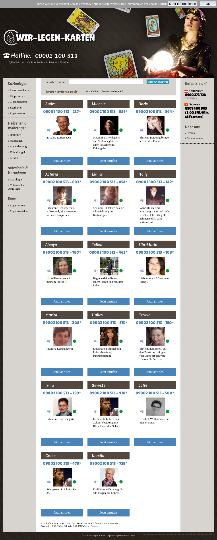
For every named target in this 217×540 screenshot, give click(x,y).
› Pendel (13, 158)
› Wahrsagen (15, 140)
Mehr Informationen (182, 4)
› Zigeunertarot (16, 113)
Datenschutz (123, 535)
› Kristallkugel (16, 152)
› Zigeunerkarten (17, 101)
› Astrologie (15, 179)
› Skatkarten (15, 107)
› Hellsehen (14, 134)
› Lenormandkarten (19, 90)
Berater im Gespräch (112, 91)
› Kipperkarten (16, 96)
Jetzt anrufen (61, 160)
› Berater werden (194, 138)
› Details (190, 133)
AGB (133, 535)
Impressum (111, 535)
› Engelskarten (16, 205)
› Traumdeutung (17, 146)
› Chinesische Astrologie (16, 187)
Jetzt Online (92, 91)
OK (208, 4)
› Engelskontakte (18, 211)
